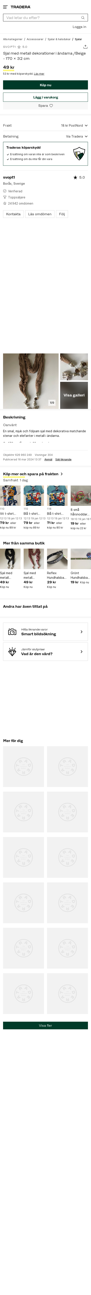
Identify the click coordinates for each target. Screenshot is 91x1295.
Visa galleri (74, 395)
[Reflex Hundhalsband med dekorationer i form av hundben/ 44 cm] (57, 559)
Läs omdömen (39, 214)
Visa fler (45, 1025)
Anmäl (48, 459)
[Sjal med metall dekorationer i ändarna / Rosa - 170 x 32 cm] (34, 559)
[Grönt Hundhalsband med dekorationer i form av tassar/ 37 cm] (81, 559)
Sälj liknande (63, 459)
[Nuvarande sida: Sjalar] (78, 39)
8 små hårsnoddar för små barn (80, 512)
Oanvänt (10, 425)
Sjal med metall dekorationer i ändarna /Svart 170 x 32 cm (9, 575)
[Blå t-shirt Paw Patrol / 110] (34, 496)
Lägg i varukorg (45, 97)
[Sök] (83, 17)
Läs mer (39, 73)
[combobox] (45, 17)
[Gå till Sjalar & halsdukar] (59, 39)
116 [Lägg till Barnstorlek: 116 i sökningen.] (49, 508)
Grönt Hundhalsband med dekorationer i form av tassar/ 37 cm (81, 575)
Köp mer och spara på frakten (33, 474)
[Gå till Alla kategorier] (13, 39)
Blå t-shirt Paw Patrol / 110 (32, 514)
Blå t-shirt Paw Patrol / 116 (56, 514)
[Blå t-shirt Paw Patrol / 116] (57, 496)
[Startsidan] (20, 7)
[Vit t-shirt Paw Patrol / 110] (10, 496)
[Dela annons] (85, 46)
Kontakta (13, 214)
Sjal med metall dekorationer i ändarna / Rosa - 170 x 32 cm (33, 575)
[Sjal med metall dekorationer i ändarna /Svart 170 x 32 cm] (10, 559)
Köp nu (45, 85)
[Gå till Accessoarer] (35, 39)
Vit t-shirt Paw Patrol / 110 (9, 514)
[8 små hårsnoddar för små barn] (81, 496)
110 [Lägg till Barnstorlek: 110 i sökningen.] (2, 508)
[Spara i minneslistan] (45, 105)
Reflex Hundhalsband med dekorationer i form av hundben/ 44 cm (57, 575)
